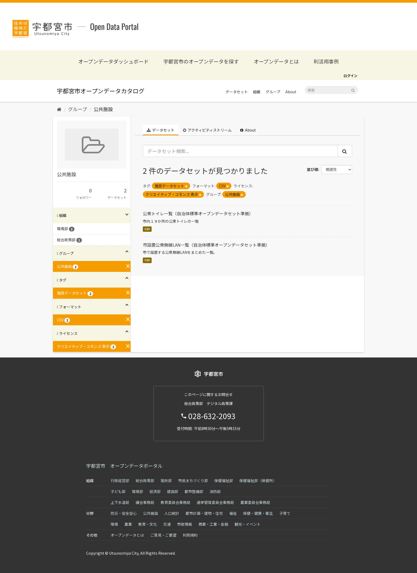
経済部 (155, 491)
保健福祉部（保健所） (258, 480)
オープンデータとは (276, 61)
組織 (256, 91)
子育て (284, 513)
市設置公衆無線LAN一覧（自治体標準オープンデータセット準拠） (206, 245)
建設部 (172, 491)
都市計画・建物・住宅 (204, 513)
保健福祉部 (223, 480)
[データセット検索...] (240, 151)
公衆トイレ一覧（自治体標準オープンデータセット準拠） (198, 213)
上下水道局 (120, 502)
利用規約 (190, 535)
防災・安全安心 (124, 513)
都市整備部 (194, 491)
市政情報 (184, 524)
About (290, 91)
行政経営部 (120, 480)
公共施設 (103, 109)
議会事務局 (145, 502)
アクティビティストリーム (207, 130)
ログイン (350, 75)
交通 (167, 524)
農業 (128, 524)
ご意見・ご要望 (163, 535)
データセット (237, 91)
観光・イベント (248, 524)
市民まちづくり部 (193, 480)
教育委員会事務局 (175, 502)
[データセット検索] (331, 90)
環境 (114, 524)
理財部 (166, 480)
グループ (273, 91)
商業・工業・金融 (213, 524)
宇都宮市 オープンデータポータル (124, 465)
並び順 (312, 169)
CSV (147, 229)
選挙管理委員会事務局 (215, 502)
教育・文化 (147, 524)
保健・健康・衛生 (258, 513)
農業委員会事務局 (255, 502)
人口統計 (171, 513)
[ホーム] (59, 109)
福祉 (233, 513)
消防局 (215, 491)
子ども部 (118, 491)
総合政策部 (145, 480)
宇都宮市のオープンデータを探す (201, 61)
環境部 (137, 491)
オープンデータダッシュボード (113, 61)
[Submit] (353, 89)
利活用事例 (326, 61)
